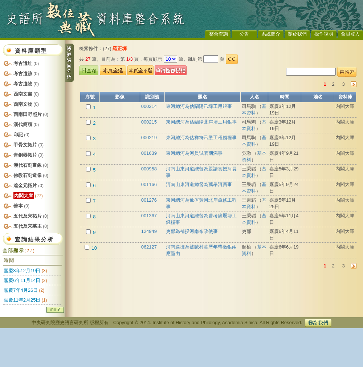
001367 (149, 215)
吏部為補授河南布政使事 (192, 231)
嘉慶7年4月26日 (21, 290)
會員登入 (350, 34)
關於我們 (297, 34)
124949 (149, 231)
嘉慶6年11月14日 (22, 280)
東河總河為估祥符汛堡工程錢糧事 (201, 137)
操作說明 (323, 34)
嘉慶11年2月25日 (22, 300)
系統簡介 (270, 34)
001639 (149, 153)
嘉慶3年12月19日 (22, 270)
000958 (149, 169)
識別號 (152, 97)
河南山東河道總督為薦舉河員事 (199, 184)
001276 (149, 200)
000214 (149, 106)
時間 (284, 97)
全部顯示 (19, 250)
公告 (244, 34)
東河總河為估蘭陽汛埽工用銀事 (199, 106)
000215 (149, 122)
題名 (202, 97)
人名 (254, 97)
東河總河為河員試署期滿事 (194, 153)
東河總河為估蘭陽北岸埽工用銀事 (201, 122)
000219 (149, 137)
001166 (149, 184)
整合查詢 (218, 34)
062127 (149, 247)
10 (93, 248)
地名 (318, 97)
